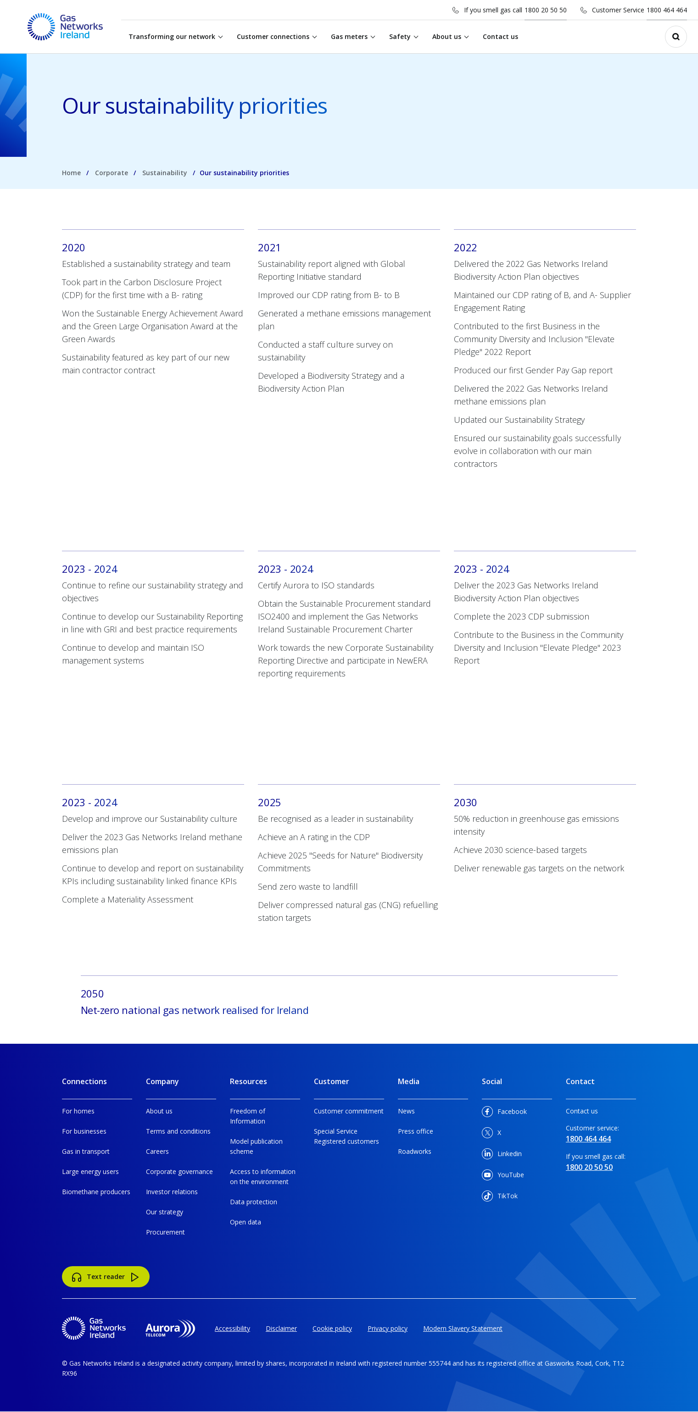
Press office (415, 1131)
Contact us (501, 36)
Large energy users (90, 1171)
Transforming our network (172, 36)
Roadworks (414, 1151)
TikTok (500, 1198)
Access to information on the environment (263, 1176)
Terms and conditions (178, 1131)
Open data (245, 1222)
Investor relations (172, 1191)
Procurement (165, 1232)
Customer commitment (349, 1111)
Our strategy (164, 1211)
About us (447, 36)
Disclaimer (281, 1328)
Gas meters (349, 36)
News (406, 1111)
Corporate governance (179, 1171)
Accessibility (232, 1328)
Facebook (504, 1113)
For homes (78, 1111)
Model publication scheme (256, 1146)
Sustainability (164, 172)
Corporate (111, 172)
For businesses (84, 1131)
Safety (400, 36)
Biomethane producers (96, 1191)
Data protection (253, 1201)
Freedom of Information (247, 1116)
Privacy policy (388, 1328)
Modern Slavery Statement (463, 1328)
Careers (157, 1151)
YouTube (503, 1176)
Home (71, 172)
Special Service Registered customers (346, 1136)
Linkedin (502, 1155)
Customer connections (273, 36)
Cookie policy (332, 1328)
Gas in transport (86, 1151)
